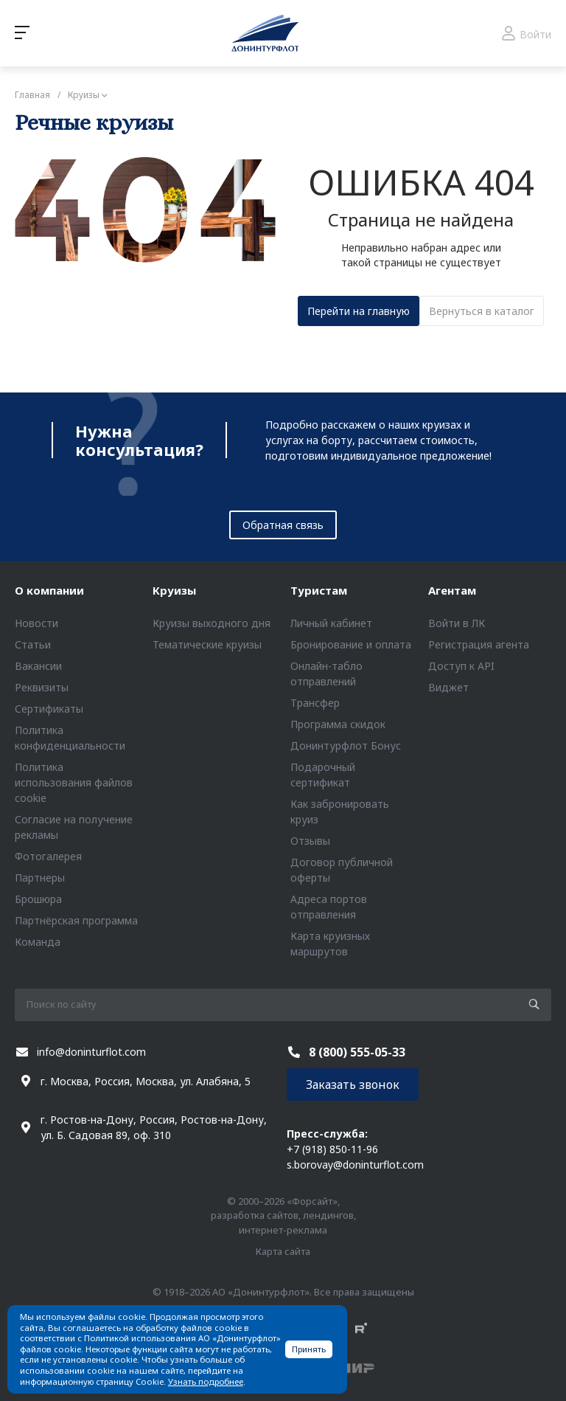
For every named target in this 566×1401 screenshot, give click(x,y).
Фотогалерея (48, 856)
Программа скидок (337, 724)
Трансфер (315, 703)
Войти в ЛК (456, 623)
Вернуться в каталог (481, 311)
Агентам (452, 590)
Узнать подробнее (205, 1381)
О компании (49, 590)
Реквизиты (42, 687)
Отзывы (310, 841)
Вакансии (38, 666)
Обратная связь (283, 525)
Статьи (33, 644)
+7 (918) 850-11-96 (332, 1149)
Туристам (318, 590)
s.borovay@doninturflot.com (355, 1165)
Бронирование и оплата (350, 644)
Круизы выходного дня (211, 623)
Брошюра (38, 899)
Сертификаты (49, 709)
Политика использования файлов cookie (74, 782)
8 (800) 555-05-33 (357, 1052)
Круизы (174, 590)
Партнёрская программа (76, 920)
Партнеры (40, 878)
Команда (37, 942)
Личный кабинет (331, 623)
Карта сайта (283, 1251)
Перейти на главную (358, 311)
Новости (36, 623)
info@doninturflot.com (91, 1052)
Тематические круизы (207, 644)
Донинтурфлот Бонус (345, 745)
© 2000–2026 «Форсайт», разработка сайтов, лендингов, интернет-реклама (283, 1215)
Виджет (448, 687)
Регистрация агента (478, 644)
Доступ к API (461, 666)
